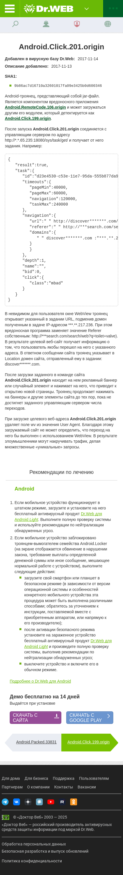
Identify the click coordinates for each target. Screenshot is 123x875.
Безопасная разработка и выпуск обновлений (45, 851)
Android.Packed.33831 (36, 742)
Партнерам (12, 787)
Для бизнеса (36, 778)
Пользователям (94, 778)
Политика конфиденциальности (32, 861)
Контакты (63, 787)
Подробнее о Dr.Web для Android (40, 681)
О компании (38, 787)
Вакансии (87, 787)
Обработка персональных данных (34, 844)
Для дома (11, 778)
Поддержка (63, 778)
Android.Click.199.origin (88, 742)
